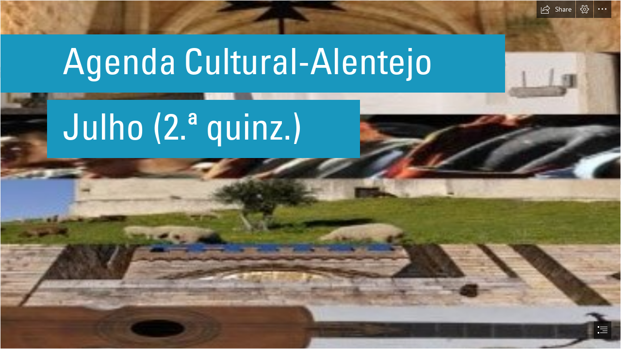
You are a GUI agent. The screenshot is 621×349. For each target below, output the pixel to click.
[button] (556, 9)
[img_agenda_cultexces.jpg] (310, 174)
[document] (310, 174)
